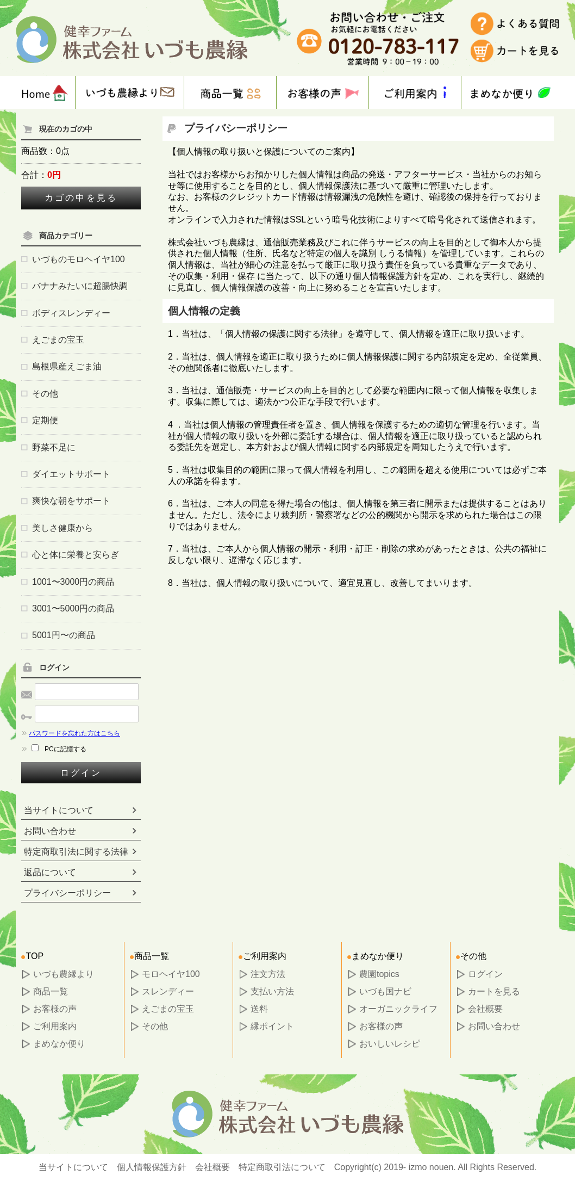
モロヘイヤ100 (171, 974)
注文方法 (268, 974)
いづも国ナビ (385, 991)
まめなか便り (59, 1043)
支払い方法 (272, 991)
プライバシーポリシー (67, 893)
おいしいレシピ (389, 1043)
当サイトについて (58, 810)
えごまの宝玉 (168, 1008)
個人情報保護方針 (151, 1167)
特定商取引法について (282, 1167)
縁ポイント (272, 1026)
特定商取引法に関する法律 (76, 851)
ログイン (81, 772)
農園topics (379, 974)
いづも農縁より (63, 974)
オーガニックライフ (398, 1008)
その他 (155, 1026)
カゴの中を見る (81, 197)
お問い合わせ (50, 831)
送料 (259, 1008)
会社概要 (485, 1008)
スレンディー (168, 991)
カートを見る (494, 991)
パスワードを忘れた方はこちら (70, 733)
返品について (50, 872)
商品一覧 (50, 991)
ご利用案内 (55, 1026)
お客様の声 (55, 1008)
